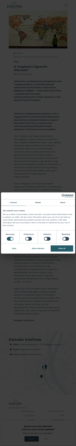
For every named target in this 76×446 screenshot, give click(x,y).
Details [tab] (38, 202)
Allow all (61, 248)
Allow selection (38, 248)
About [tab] (62, 202)
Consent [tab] (13, 202)
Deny (14, 248)
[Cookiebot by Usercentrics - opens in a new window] (63, 196)
